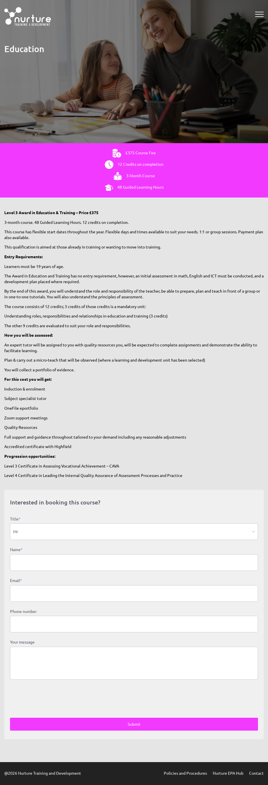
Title (15, 519)
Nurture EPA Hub (228, 773)
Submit (134, 724)
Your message (22, 642)
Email (16, 581)
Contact (256, 773)
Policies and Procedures (185, 773)
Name (16, 550)
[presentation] (53, 699)
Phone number (23, 611)
